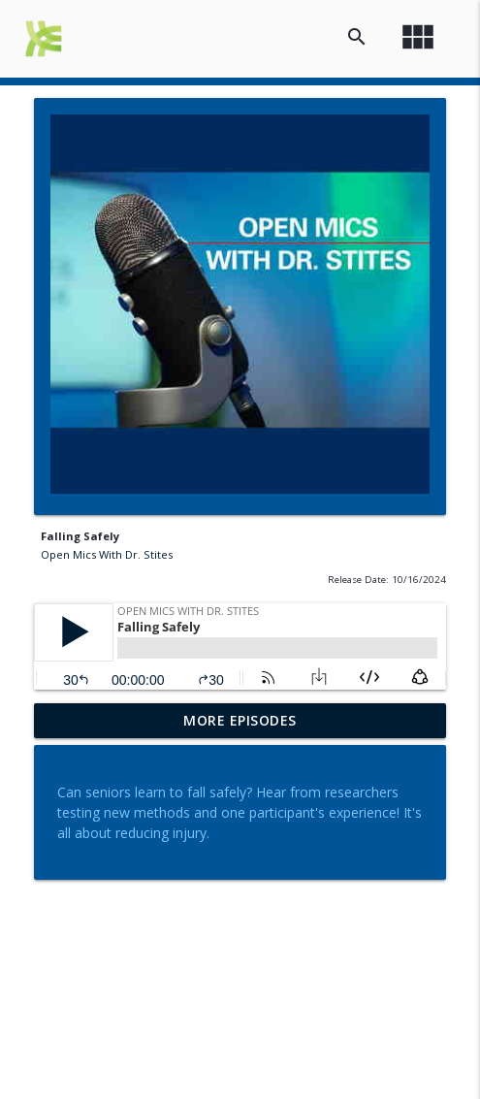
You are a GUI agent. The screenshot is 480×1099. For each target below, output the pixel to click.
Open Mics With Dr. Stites (107, 554)
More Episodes (240, 720)
